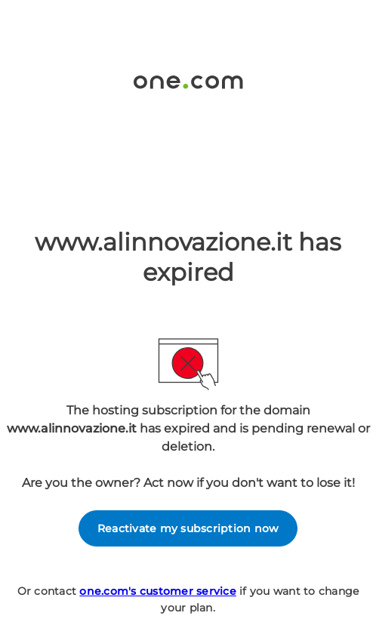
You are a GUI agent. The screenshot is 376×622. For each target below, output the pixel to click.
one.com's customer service (157, 591)
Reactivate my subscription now (188, 528)
